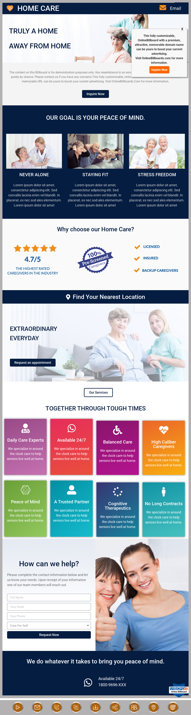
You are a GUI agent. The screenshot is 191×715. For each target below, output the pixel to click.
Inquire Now (159, 70)
